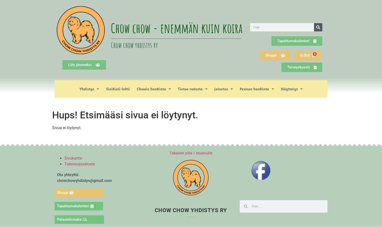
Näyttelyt (292, 89)
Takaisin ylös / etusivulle (191, 153)
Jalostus (223, 89)
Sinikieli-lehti (118, 88)
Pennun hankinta (257, 89)
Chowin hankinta (154, 89)
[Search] (318, 27)
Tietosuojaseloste (79, 164)
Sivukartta (73, 158)
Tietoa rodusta (193, 89)
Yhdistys (89, 89)
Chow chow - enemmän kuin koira (176, 28)
